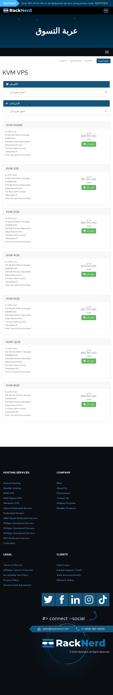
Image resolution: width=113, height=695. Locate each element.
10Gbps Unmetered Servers (18, 523)
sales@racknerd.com (55, 629)
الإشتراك (88, 60)
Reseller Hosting (12, 488)
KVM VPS (8, 493)
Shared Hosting (11, 483)
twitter (46, 594)
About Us (62, 488)
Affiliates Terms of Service (18, 570)
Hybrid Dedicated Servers (17, 508)
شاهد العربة (103, 61)
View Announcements (69, 575)
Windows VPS (11, 503)
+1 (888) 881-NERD (92, 629)
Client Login (63, 565)
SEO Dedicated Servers (16, 538)
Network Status (65, 580)
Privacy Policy (11, 580)
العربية (63, 60)
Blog (59, 483)
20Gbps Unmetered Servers (19, 528)
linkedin (74, 594)
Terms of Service (12, 565)
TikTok (100, 594)
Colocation (9, 543)
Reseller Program (66, 508)
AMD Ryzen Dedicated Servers (20, 518)
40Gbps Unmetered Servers (19, 533)
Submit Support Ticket (69, 570)
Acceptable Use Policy (15, 575)
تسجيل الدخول (76, 60)
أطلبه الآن (88, 144)
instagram (88, 594)
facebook (61, 594)
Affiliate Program (66, 503)
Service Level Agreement (17, 585)
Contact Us (63, 498)
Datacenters (63, 493)
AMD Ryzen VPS (12, 498)
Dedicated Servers (13, 513)
